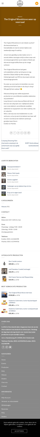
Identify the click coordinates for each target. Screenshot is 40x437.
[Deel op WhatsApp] (11, 132)
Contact (4, 386)
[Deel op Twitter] (18, 132)
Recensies (4, 409)
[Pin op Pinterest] (25, 132)
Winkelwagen (6, 405)
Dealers (4, 379)
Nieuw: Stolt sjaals (13, 173)
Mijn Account (5, 398)
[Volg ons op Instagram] (6, 347)
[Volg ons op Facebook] (3, 347)
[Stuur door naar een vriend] (21, 132)
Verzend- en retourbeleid (9, 401)
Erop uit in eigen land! (14, 192)
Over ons (4, 382)
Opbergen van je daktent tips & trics (19, 186)
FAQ (3, 371)
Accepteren (19, 431)
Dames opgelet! (12, 179)
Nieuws (20, 16)
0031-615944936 (20, 341)
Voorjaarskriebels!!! (13, 167)
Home (3, 360)
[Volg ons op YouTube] (10, 347)
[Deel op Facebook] (14, 132)
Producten (5, 367)
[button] (2, 3)
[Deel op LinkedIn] (28, 132)
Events (3, 363)
